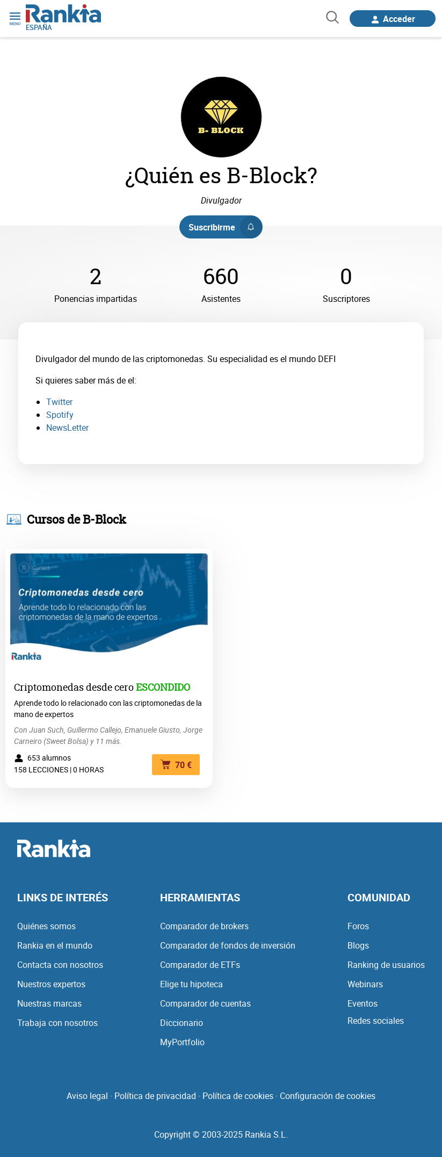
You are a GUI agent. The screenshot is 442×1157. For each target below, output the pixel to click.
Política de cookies (237, 1096)
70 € (176, 765)
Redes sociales (375, 1020)
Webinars (365, 984)
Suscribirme (225, 227)
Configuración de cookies (327, 1096)
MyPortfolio (182, 1042)
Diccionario (181, 1023)
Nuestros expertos (51, 984)
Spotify (60, 415)
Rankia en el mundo (54, 945)
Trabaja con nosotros (57, 1023)
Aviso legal (87, 1096)
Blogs (358, 945)
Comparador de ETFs (200, 965)
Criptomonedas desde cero (74, 687)
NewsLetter (67, 427)
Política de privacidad (155, 1096)
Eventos (362, 1003)
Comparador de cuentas (205, 1003)
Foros (358, 926)
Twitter (59, 402)
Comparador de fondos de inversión (227, 945)
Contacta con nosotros (60, 965)
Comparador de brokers (204, 926)
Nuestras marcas (49, 1003)
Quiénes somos (46, 926)
